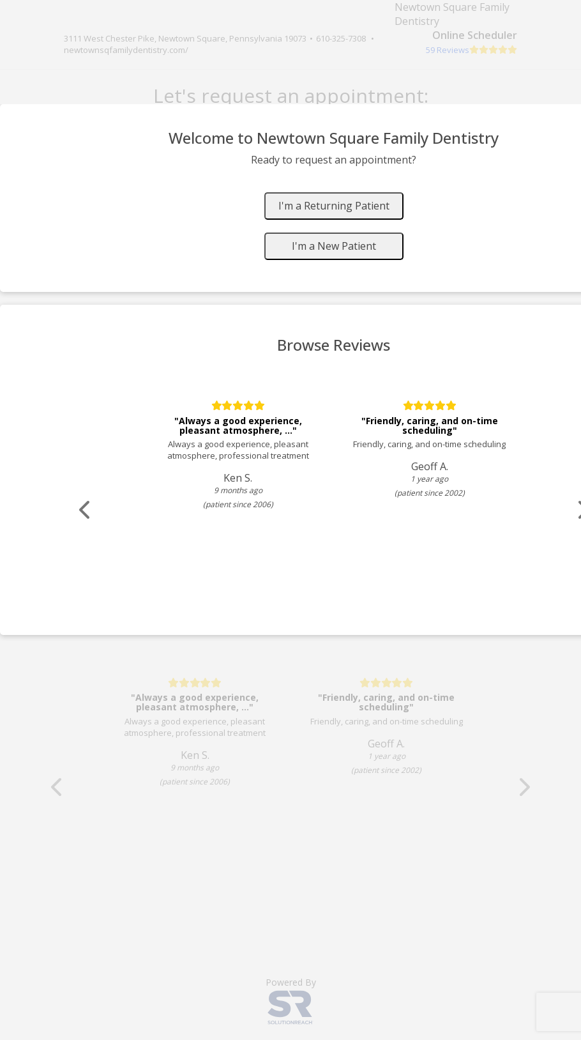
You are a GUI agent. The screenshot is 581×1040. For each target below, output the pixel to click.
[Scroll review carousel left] (86, 510)
